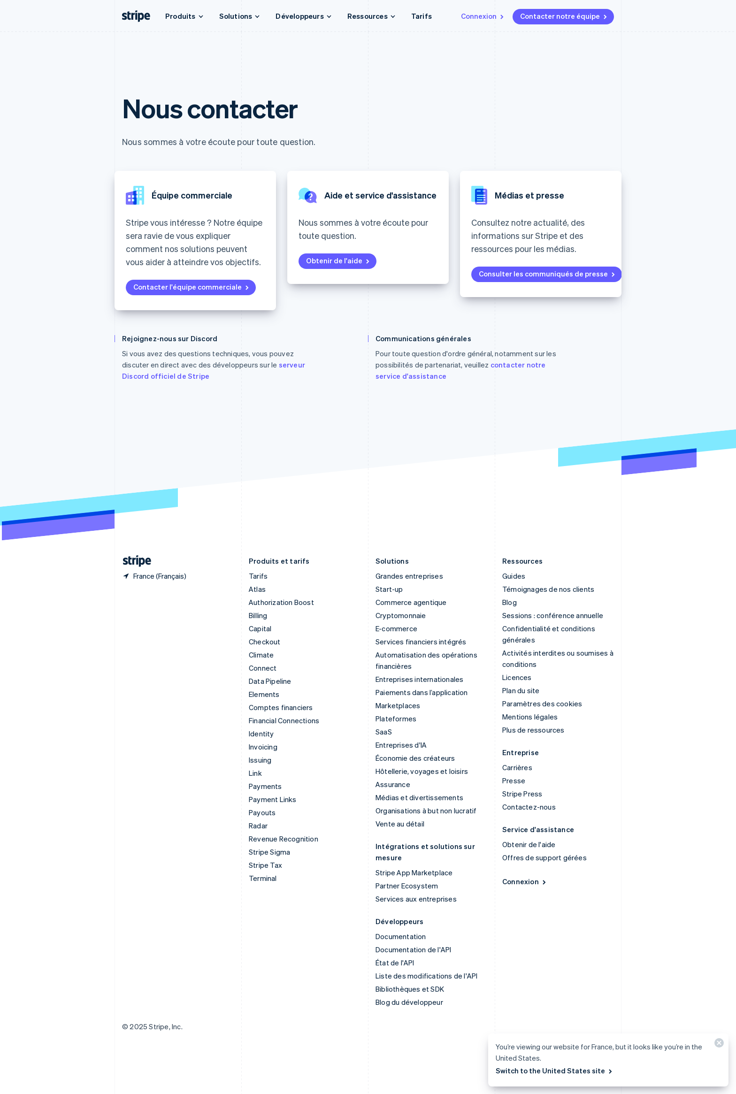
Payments (265, 786)
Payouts (262, 812)
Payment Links (273, 799)
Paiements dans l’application (422, 692)
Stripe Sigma (269, 852)
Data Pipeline (270, 681)
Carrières (517, 767)
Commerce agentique (411, 602)
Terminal (263, 878)
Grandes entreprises (409, 576)
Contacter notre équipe (564, 16)
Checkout (265, 641)
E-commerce (396, 628)
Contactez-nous (529, 806)
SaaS (384, 731)
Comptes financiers (281, 707)
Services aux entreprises (416, 898)
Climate (261, 654)
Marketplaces (398, 705)
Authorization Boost (281, 602)
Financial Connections (284, 720)
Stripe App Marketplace (414, 872)
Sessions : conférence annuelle (552, 615)
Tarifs (421, 16)
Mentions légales (530, 716)
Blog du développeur (409, 1002)
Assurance (393, 784)
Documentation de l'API (413, 949)
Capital (260, 628)
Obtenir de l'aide (338, 260)
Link (255, 773)
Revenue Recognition (283, 838)
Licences (517, 677)
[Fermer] (717, 1044)
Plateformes (396, 718)
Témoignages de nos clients (548, 589)
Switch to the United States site (554, 1070)
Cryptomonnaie (401, 615)
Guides (513, 576)
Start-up (389, 589)
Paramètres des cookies (542, 703)
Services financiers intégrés (421, 641)
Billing (258, 615)
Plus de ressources (533, 729)
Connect (262, 668)
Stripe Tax (265, 865)
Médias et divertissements (419, 797)
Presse (513, 780)
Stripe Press (522, 793)
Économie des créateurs (415, 758)
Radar (258, 825)
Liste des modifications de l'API (426, 975)
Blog (509, 602)
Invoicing (263, 746)
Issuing (260, 760)
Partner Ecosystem (407, 885)
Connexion (483, 16)
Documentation (401, 936)
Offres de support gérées (544, 857)
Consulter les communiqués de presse (547, 273)
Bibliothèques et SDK (410, 989)
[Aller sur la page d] (133, 561)
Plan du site (520, 690)
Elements (264, 694)
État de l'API (395, 962)
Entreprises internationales (419, 679)
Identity (261, 733)
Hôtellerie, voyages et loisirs (422, 771)
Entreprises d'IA (401, 745)
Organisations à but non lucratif (426, 810)
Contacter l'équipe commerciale (191, 286)
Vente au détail (400, 823)
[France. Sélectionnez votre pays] (154, 575)
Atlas (257, 589)
